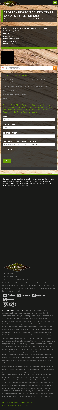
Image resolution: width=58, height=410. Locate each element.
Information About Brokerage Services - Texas (18, 402)
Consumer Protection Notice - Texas (15, 405)
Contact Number (10, 133)
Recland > (7, 19)
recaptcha (8, 150)
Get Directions (11, 68)
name (5, 116)
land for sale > (15, 19)
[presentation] (14, 154)
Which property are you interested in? (20, 141)
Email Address (9, 125)
